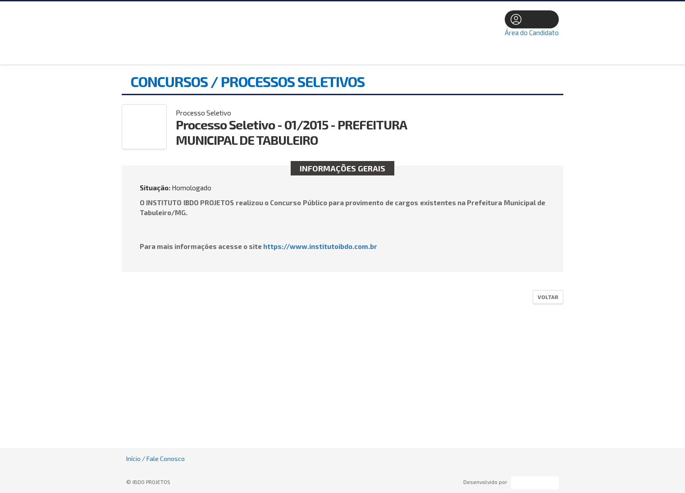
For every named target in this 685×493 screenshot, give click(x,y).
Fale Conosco (165, 458)
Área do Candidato (532, 32)
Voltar (548, 297)
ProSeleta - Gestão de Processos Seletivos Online (535, 482)
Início (133, 458)
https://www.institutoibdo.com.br (320, 246)
